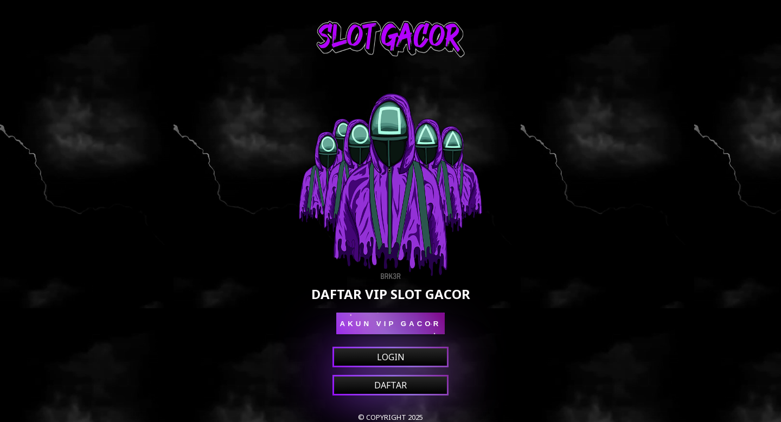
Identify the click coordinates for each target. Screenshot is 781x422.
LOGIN (391, 357)
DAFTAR (390, 385)
